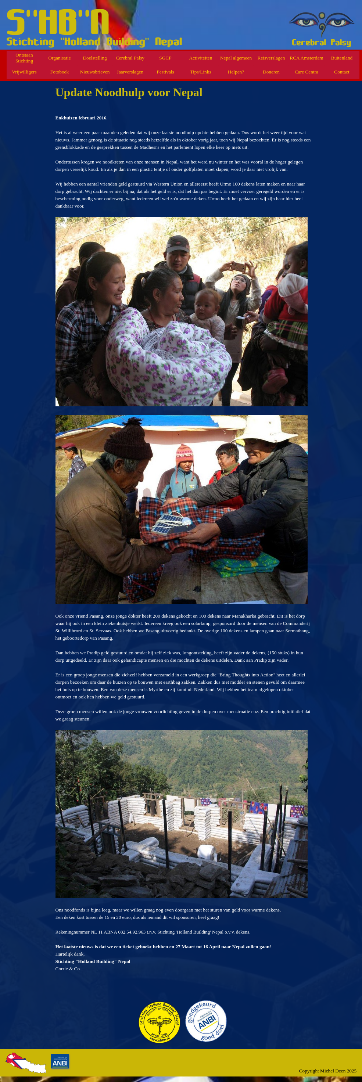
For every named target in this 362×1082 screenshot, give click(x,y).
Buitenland (342, 58)
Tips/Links (200, 72)
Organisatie (59, 58)
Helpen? (236, 72)
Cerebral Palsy (130, 58)
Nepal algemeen (236, 58)
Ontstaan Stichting (24, 58)
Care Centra (306, 72)
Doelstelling (95, 58)
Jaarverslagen (130, 72)
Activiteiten (200, 58)
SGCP (165, 58)
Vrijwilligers (24, 72)
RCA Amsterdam (306, 58)
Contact (341, 72)
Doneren (271, 72)
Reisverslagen (271, 58)
